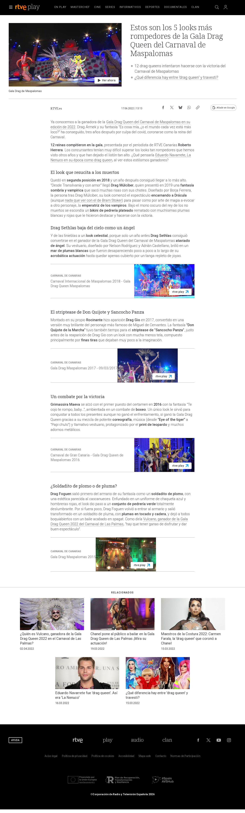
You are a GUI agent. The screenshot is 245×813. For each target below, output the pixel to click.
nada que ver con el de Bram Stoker (93, 200)
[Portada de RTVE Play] (107, 740)
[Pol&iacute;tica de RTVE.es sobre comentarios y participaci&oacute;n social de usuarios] (185, 756)
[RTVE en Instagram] (229, 740)
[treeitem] (60, 7)
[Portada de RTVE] (78, 740)
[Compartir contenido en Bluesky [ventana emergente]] (180, 107)
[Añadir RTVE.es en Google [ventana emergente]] (223, 108)
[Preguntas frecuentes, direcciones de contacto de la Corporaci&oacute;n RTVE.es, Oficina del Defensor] (160, 756)
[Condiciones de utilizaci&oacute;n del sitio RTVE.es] (51, 756)
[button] (10, 7)
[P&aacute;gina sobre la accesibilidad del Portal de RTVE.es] (126, 756)
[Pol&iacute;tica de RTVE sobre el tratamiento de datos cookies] (103, 756)
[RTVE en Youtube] (219, 740)
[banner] (32, 7)
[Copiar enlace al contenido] (197, 107)
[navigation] (127, 7)
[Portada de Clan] (167, 740)
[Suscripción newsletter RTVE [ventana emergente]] (206, 107)
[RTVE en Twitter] (208, 740)
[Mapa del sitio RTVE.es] (145, 756)
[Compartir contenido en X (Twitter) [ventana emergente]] (171, 107)
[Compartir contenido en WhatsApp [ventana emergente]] (189, 107)
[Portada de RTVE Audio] (137, 740)
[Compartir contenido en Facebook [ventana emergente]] (163, 107)
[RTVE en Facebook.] (198, 740)
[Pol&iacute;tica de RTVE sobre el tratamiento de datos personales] (74, 756)
